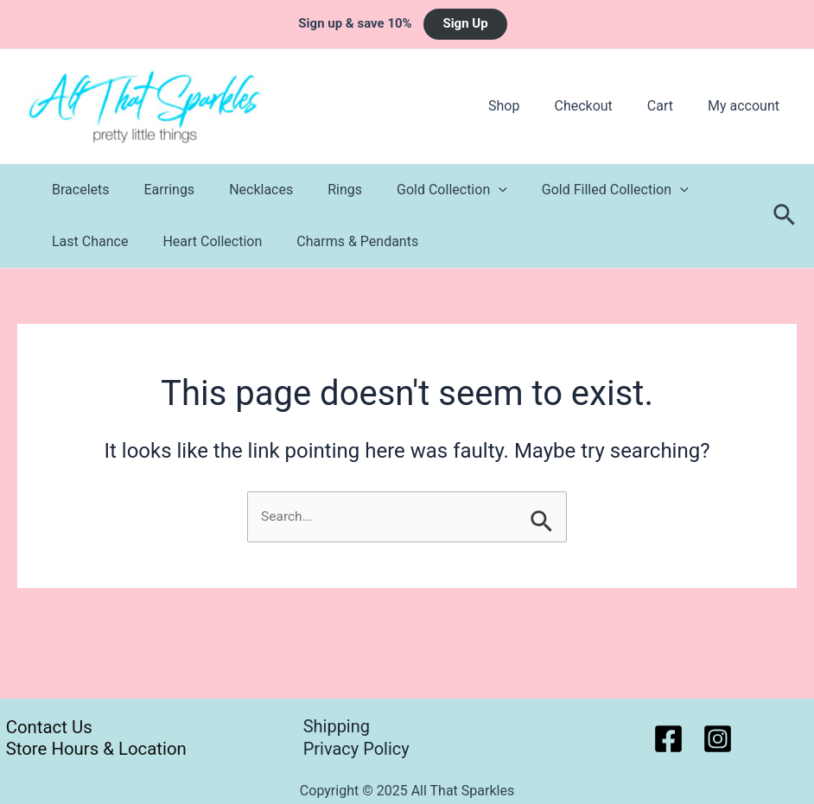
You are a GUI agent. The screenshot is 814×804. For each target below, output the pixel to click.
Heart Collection (201, 241)
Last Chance (86, 241)
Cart (671, 106)
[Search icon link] (785, 215)
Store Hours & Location (93, 748)
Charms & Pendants (340, 241)
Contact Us (44, 727)
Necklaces (244, 189)
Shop (528, 106)
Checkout (600, 106)
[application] (467, 190)
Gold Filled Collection (577, 190)
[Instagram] (718, 739)
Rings (320, 189)
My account (747, 106)
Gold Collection (421, 190)
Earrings (159, 189)
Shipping (336, 727)
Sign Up (464, 23)
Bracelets (77, 189)
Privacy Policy (356, 748)
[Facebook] (668, 739)
